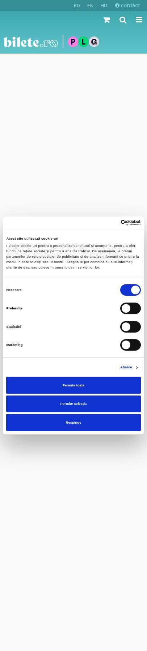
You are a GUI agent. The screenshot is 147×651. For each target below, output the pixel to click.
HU (104, 5)
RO (77, 5)
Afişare (126, 367)
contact (127, 5)
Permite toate (74, 385)
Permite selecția (73, 404)
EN (90, 5)
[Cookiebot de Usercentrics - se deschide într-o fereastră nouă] (109, 223)
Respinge (73, 422)
